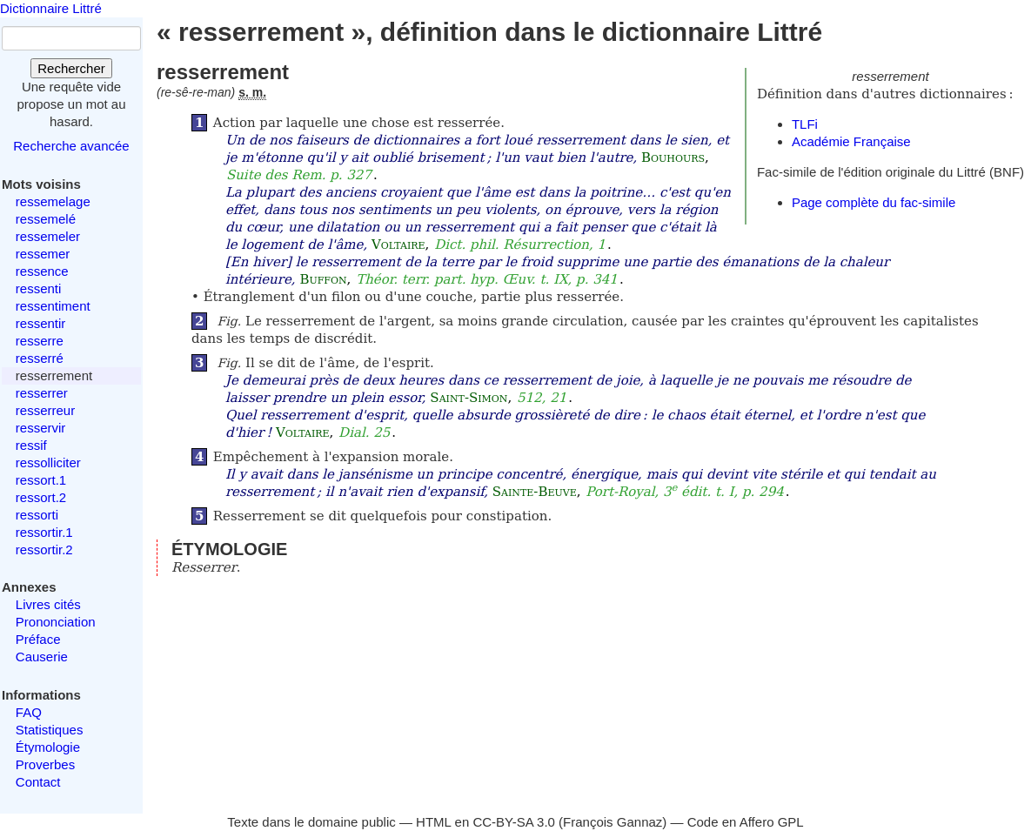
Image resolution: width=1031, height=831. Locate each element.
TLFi (805, 124)
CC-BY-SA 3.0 (513, 821)
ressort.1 (41, 479)
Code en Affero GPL (745, 821)
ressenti (39, 288)
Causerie (42, 656)
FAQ (29, 712)
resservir (41, 427)
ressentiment (53, 305)
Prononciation (56, 621)
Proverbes (45, 764)
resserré (40, 358)
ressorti (37, 514)
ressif (31, 445)
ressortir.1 (44, 532)
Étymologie (48, 747)
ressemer (43, 253)
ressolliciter (48, 462)
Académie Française (851, 141)
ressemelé (46, 218)
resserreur (45, 410)
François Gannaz (612, 821)
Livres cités (48, 604)
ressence (42, 271)
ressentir (41, 323)
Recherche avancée (71, 145)
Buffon (322, 279)
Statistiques (50, 729)
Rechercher (71, 68)
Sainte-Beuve (534, 491)
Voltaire (398, 244)
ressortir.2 (44, 549)
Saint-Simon (468, 397)
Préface (38, 639)
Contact (38, 781)
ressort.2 (41, 497)
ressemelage (53, 201)
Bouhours (673, 157)
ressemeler (48, 236)
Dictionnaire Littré (51, 8)
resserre (40, 340)
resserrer (42, 392)
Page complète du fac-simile (873, 202)
